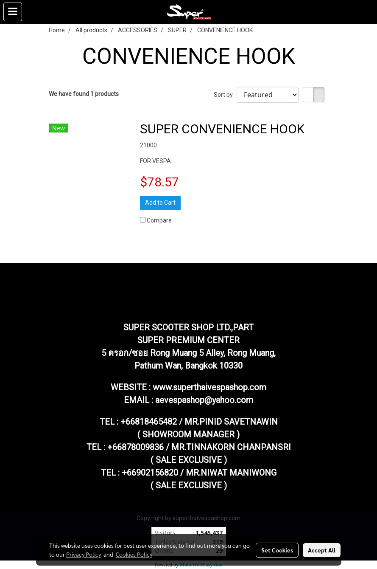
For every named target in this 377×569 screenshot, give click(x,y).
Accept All (321, 550)
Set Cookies (277, 550)
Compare (159, 220)
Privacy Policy (83, 554)
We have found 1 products (84, 93)
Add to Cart (160, 202)
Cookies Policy (134, 554)
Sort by (225, 94)
